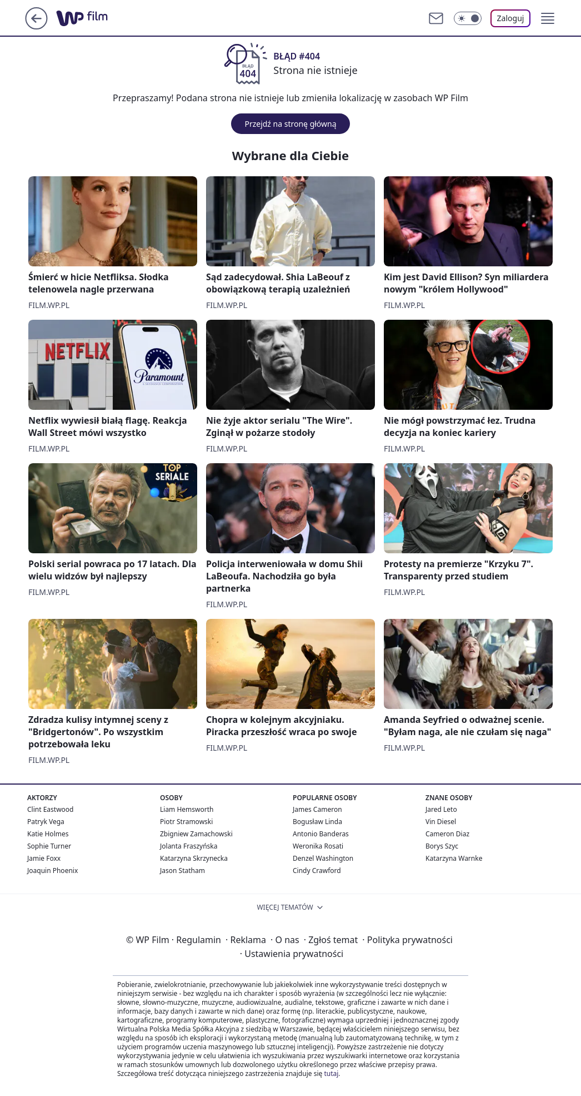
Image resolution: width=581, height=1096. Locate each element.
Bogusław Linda (317, 821)
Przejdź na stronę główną (290, 123)
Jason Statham (182, 870)
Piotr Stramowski (186, 821)
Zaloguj (510, 18)
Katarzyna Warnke (453, 858)
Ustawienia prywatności (291, 954)
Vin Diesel (440, 821)
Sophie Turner (49, 846)
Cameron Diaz (447, 834)
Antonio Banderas (321, 834)
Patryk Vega (45, 821)
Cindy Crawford (317, 870)
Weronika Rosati (318, 846)
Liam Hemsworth (186, 809)
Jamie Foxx (44, 858)
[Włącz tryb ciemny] (468, 18)
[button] (548, 18)
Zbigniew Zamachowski (196, 834)
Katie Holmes (47, 834)
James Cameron (317, 809)
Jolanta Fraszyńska (188, 846)
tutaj (331, 1073)
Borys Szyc (441, 846)
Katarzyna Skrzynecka (194, 858)
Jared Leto (441, 809)
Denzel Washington (323, 858)
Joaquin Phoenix (52, 870)
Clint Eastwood (50, 809)
